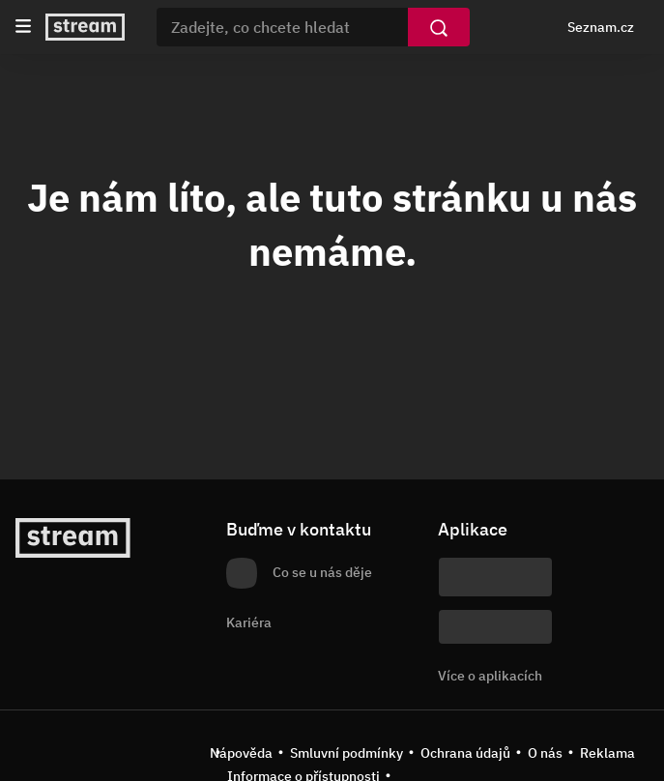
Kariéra (249, 622)
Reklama (607, 753)
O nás (545, 753)
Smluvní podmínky (346, 753)
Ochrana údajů (465, 753)
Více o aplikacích (490, 675)
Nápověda (241, 753)
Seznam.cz (600, 27)
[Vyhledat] (439, 27)
